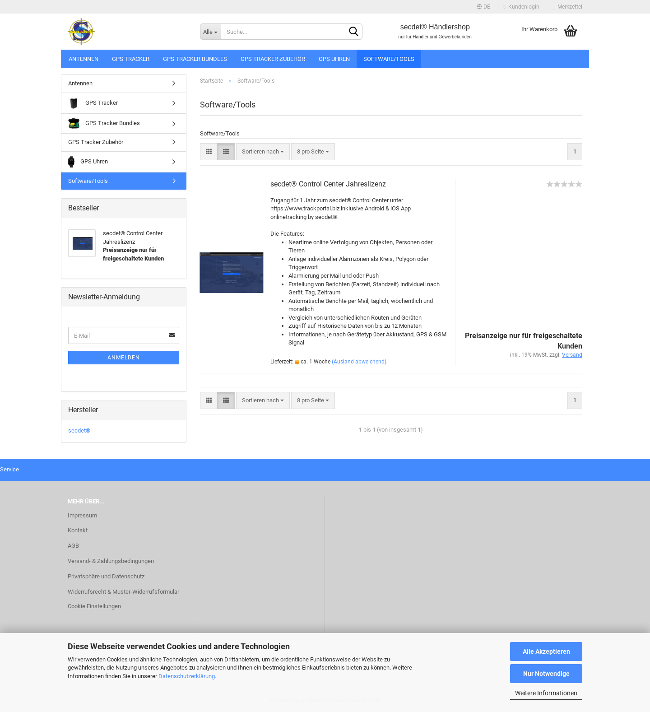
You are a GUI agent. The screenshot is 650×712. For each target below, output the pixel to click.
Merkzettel (567, 7)
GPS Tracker (130, 59)
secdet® (79, 430)
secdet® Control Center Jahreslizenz (328, 184)
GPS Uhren (334, 59)
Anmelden (123, 357)
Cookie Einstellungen (94, 606)
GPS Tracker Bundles (195, 59)
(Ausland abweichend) (359, 361)
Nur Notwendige (546, 673)
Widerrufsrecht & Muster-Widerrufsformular (123, 591)
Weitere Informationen (546, 693)
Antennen (83, 59)
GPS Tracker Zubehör (273, 59)
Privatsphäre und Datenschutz (106, 576)
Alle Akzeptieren (546, 651)
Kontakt (78, 530)
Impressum (82, 515)
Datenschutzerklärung (186, 676)
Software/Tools (388, 59)
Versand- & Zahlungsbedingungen (111, 561)
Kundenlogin (521, 7)
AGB (73, 545)
